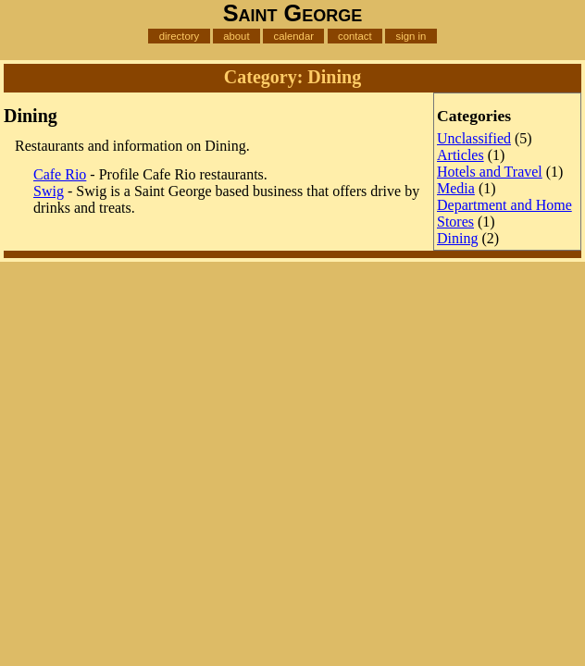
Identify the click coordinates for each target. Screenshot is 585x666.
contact (355, 36)
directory (179, 36)
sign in (410, 36)
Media (456, 188)
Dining (457, 238)
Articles (460, 155)
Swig (48, 191)
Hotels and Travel (489, 171)
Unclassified (474, 138)
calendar (293, 36)
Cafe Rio (59, 174)
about (236, 36)
